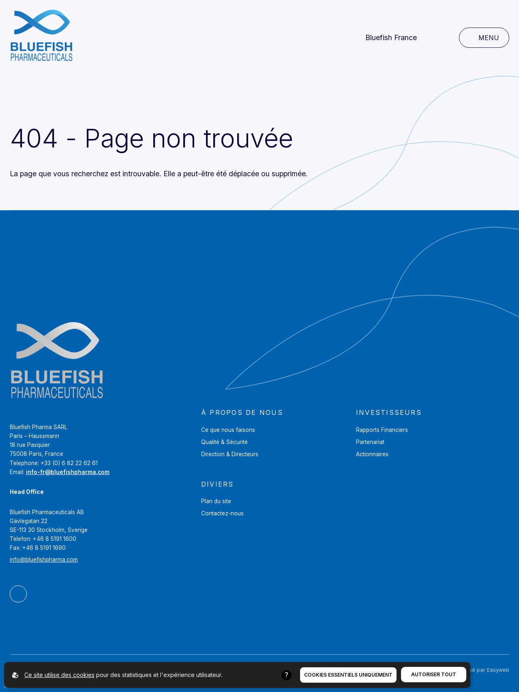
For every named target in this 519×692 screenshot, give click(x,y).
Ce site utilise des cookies (59, 674)
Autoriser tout (433, 674)
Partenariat (370, 442)
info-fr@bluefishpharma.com (67, 472)
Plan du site (216, 501)
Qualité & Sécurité (224, 442)
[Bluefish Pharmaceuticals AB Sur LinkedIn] (18, 593)
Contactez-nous (222, 513)
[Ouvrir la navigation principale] (484, 38)
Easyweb (498, 670)
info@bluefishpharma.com (44, 559)
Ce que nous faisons (228, 430)
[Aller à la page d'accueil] (41, 38)
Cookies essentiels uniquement (348, 675)
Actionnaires (372, 454)
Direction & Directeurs (229, 454)
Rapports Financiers (382, 430)
